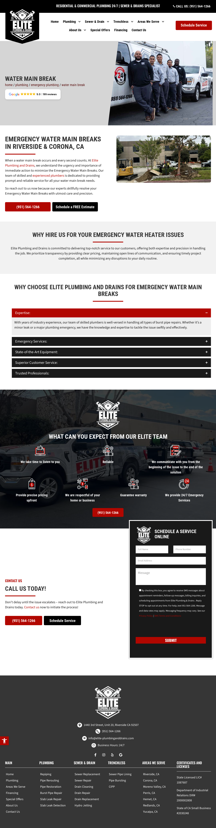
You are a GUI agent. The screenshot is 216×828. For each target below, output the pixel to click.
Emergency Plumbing (45, 77)
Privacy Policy (146, 608)
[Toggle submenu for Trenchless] (132, 18)
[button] (4, 740)
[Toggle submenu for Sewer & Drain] (108, 18)
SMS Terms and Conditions (167, 608)
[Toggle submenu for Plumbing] (79, 18)
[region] (44, 809)
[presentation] (161, 620)
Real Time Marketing (146, 824)
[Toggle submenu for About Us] (85, 27)
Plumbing (21, 77)
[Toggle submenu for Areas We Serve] (163, 18)
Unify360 (166, 824)
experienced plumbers (48, 167)
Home (8, 77)
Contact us (31, 599)
